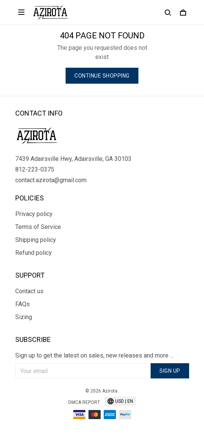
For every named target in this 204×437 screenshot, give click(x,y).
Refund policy (33, 252)
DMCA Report (84, 402)
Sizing (23, 317)
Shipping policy (35, 239)
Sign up (169, 371)
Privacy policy (34, 214)
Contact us (29, 291)
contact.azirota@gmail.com (51, 180)
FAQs (22, 304)
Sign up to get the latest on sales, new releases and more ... (94, 355)
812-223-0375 (34, 169)
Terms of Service (38, 226)
